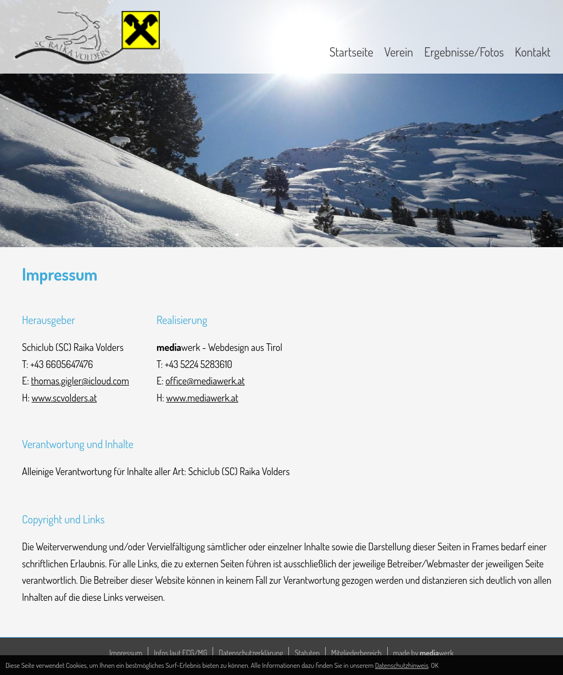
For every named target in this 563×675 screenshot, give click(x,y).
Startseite (352, 51)
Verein (399, 51)
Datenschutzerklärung (251, 652)
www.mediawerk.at (202, 398)
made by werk (423, 652)
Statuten (307, 652)
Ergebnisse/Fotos (464, 51)
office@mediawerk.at (204, 381)
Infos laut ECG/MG (180, 652)
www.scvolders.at (64, 398)
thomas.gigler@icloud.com (80, 381)
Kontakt (532, 51)
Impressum (125, 652)
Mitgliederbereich (356, 652)
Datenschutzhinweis (401, 665)
